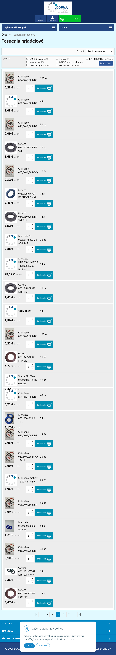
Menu (64, 27)
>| (80, 614)
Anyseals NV (37, 62)
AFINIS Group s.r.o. (39, 59)
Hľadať (40, 20)
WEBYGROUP (103, 648)
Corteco (64, 59)
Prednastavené (96, 51)
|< (36, 614)
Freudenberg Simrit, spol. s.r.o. (74, 65)
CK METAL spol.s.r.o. (39, 65)
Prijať (29, 645)
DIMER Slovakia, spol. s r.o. (72, 62)
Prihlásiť (52, 20)
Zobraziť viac (105, 63)
